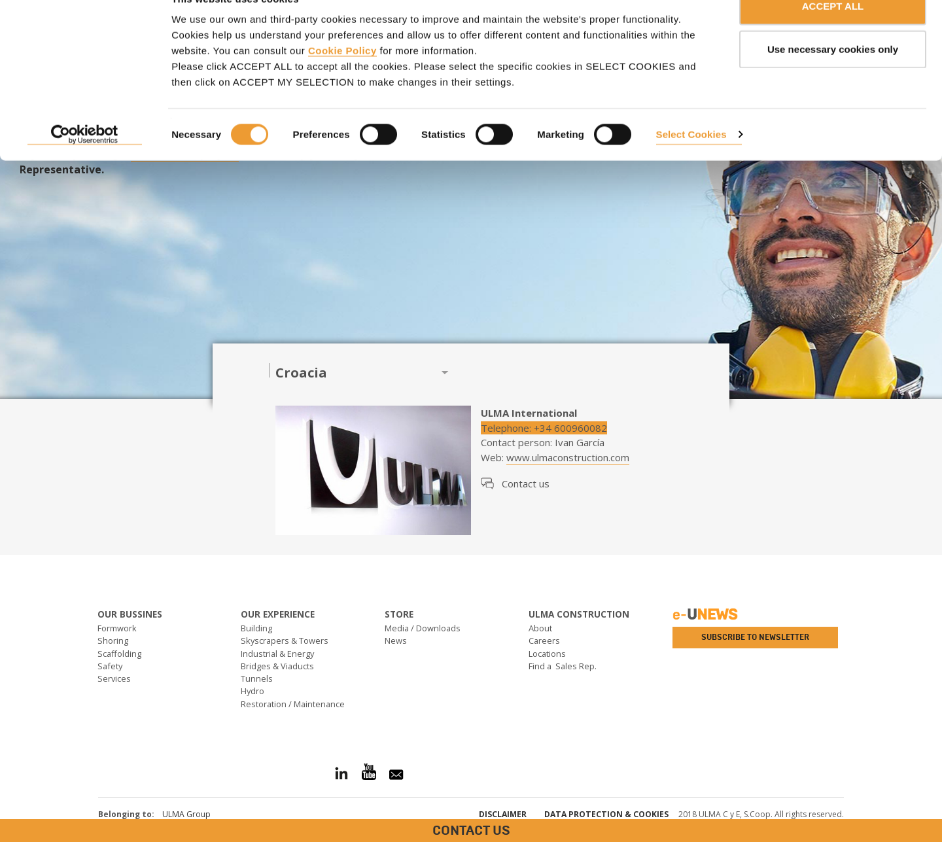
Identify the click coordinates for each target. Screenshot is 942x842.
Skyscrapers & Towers (284, 640)
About (540, 628)
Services (114, 678)
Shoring (112, 640)
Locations (547, 653)
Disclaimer (503, 814)
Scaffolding (119, 653)
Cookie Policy (342, 78)
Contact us (526, 483)
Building (256, 628)
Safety (109, 666)
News (396, 640)
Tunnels (257, 678)
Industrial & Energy (277, 653)
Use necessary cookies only (832, 77)
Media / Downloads (423, 628)
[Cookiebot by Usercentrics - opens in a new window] (84, 163)
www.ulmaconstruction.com (567, 457)
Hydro (252, 691)
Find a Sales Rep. (563, 666)
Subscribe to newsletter (755, 637)
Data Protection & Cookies (606, 814)
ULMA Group (186, 814)
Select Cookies (691, 162)
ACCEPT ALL (833, 34)
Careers (544, 640)
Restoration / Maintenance (293, 704)
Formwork (117, 628)
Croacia (301, 372)
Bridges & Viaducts (277, 666)
